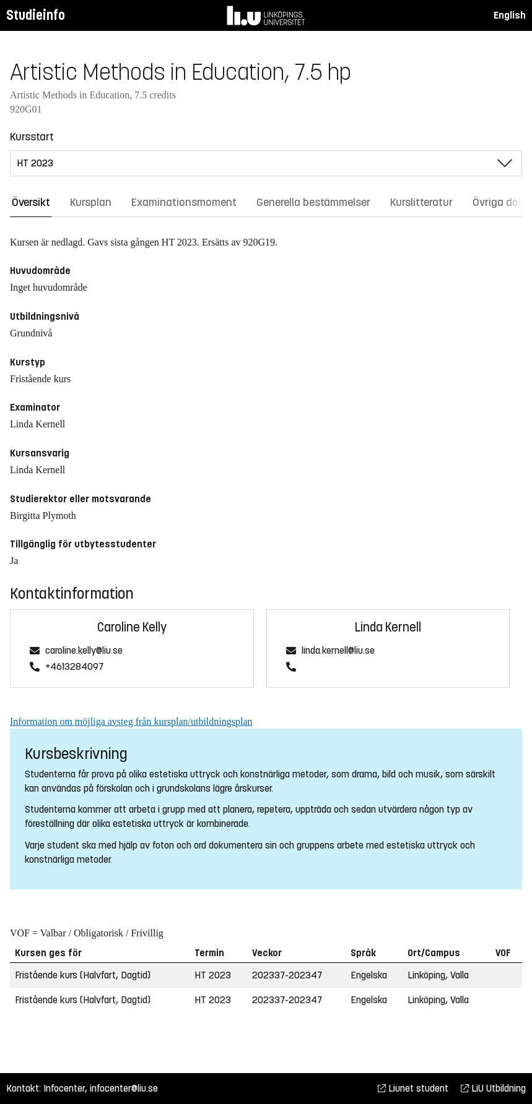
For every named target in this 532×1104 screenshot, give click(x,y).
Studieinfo (35, 15)
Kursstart (32, 136)
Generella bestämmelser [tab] (313, 202)
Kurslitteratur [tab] (421, 202)
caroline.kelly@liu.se (84, 651)
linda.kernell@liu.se (338, 651)
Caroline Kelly (132, 627)
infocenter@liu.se (124, 1088)
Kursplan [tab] (90, 202)
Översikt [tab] (31, 202)
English (510, 15)
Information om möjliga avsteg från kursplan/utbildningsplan (131, 721)
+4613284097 (74, 667)
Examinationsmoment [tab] (184, 202)
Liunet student (413, 1088)
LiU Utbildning (493, 1088)
